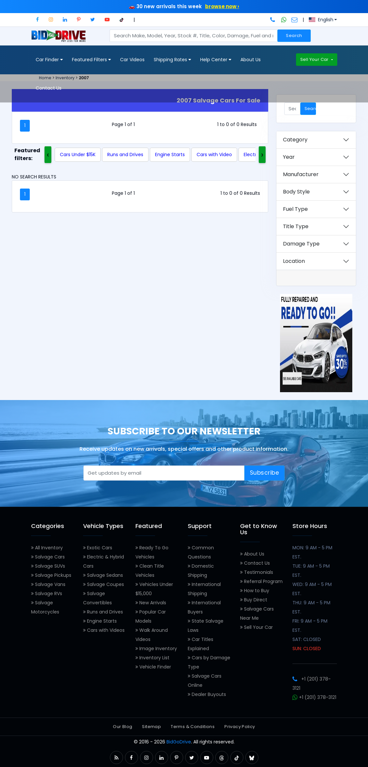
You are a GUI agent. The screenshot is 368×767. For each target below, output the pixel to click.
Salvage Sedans (103, 575)
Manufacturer (301, 174)
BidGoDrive (178, 742)
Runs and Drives (125, 154)
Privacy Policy (239, 726)
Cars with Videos (104, 630)
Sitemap (151, 726)
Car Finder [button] (49, 59)
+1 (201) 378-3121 (314, 697)
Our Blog (122, 726)
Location (294, 261)
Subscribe (264, 473)
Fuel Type (295, 209)
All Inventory (47, 547)
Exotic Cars (97, 547)
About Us (250, 59)
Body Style (296, 191)
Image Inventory (156, 648)
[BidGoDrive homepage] (60, 39)
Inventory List (152, 657)
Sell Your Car (315, 59)
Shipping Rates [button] (172, 59)
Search (294, 35)
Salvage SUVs (48, 566)
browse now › (222, 6)
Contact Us (48, 88)
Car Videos (132, 59)
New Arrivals (150, 602)
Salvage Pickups (51, 575)
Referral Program (261, 581)
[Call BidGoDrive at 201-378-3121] (273, 19)
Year (289, 157)
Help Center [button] (215, 59)
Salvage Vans (48, 584)
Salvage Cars (48, 557)
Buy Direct (253, 599)
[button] (37, 19)
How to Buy (254, 590)
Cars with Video (214, 154)
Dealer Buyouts (207, 694)
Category (295, 139)
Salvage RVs (46, 593)
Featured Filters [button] (91, 59)
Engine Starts (170, 154)
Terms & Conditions (193, 726)
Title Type (295, 226)
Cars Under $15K (78, 154)
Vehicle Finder (153, 667)
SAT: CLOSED (306, 639)
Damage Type (301, 243)
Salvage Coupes (103, 584)
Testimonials (256, 572)
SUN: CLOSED (306, 648)
